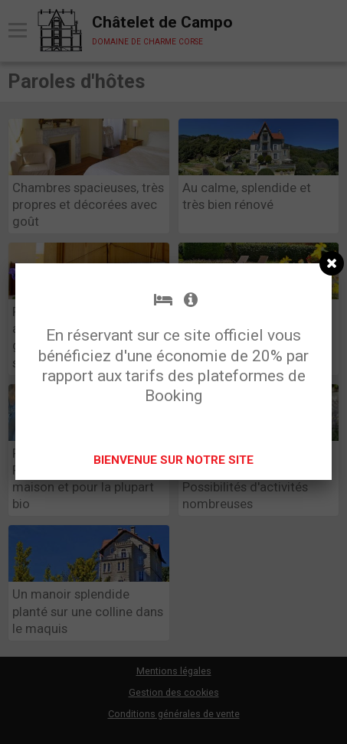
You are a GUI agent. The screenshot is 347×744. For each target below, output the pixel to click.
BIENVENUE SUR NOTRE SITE (173, 460)
